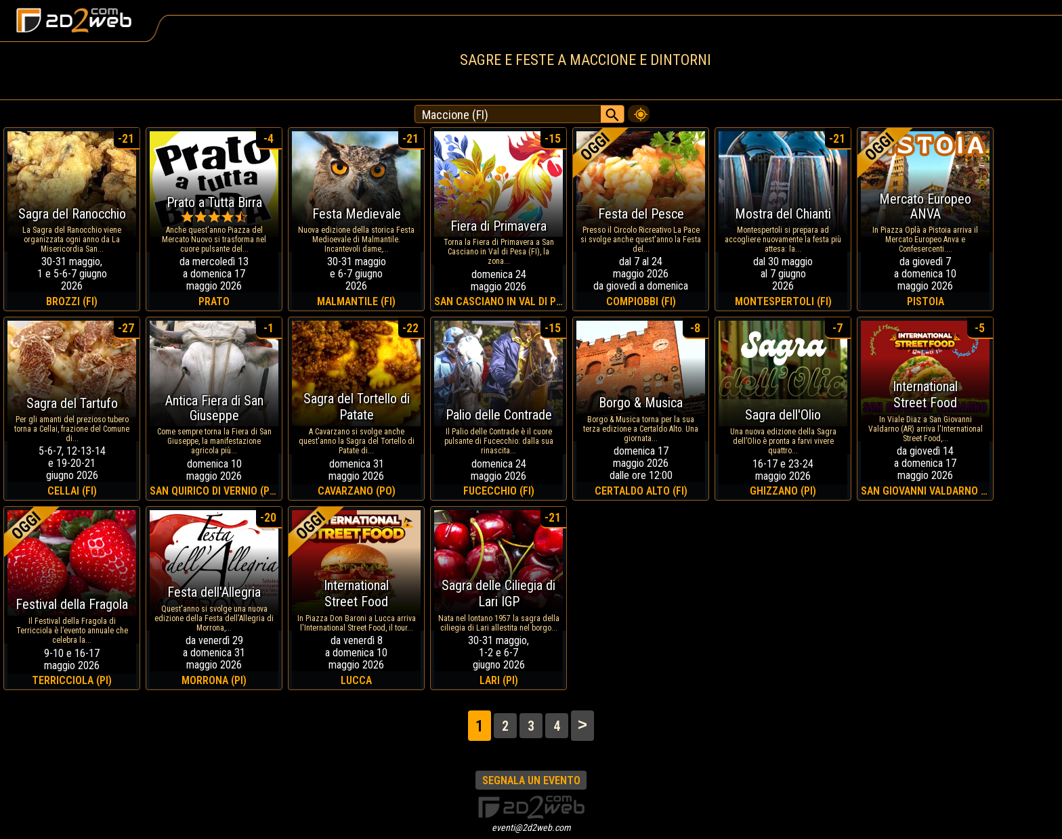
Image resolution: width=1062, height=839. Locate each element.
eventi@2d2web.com (531, 827)
